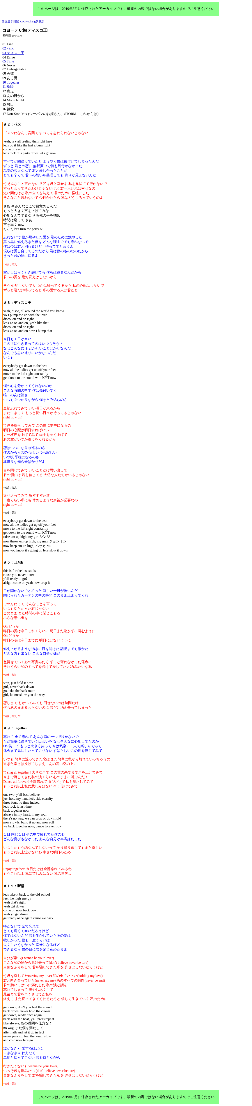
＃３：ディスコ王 (17, 303)
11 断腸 (8, 86)
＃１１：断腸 (13, 886)
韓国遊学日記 (10, 21)
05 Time (8, 61)
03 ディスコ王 (13, 53)
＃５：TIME (13, 562)
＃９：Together (15, 728)
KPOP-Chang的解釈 (32, 21)
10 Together (10, 82)
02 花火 (8, 48)
